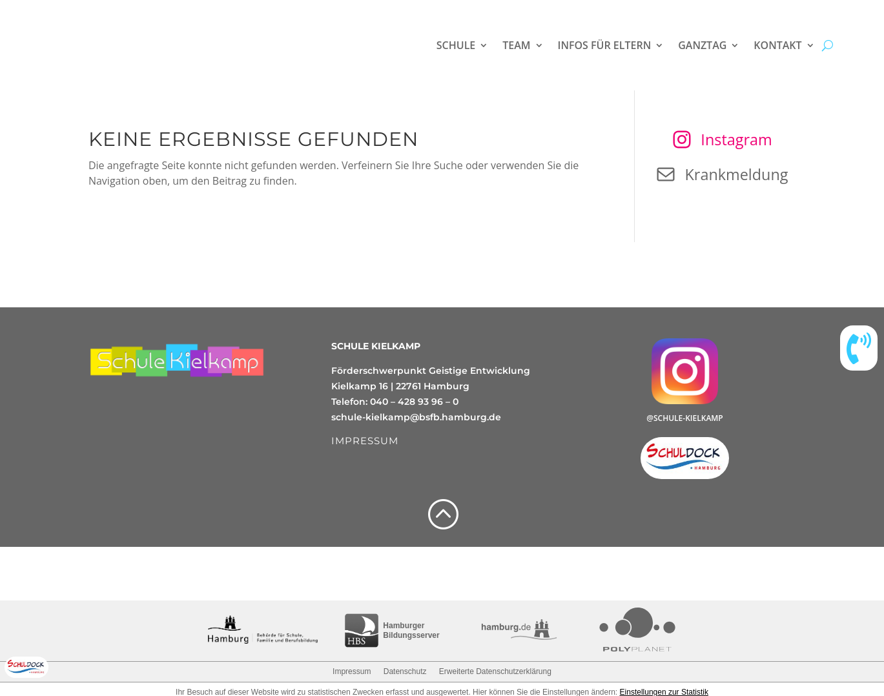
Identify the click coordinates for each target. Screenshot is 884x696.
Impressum (352, 671)
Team (516, 45)
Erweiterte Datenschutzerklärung (495, 671)
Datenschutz (405, 671)
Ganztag (702, 45)
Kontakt (777, 45)
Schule (456, 45)
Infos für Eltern (605, 45)
